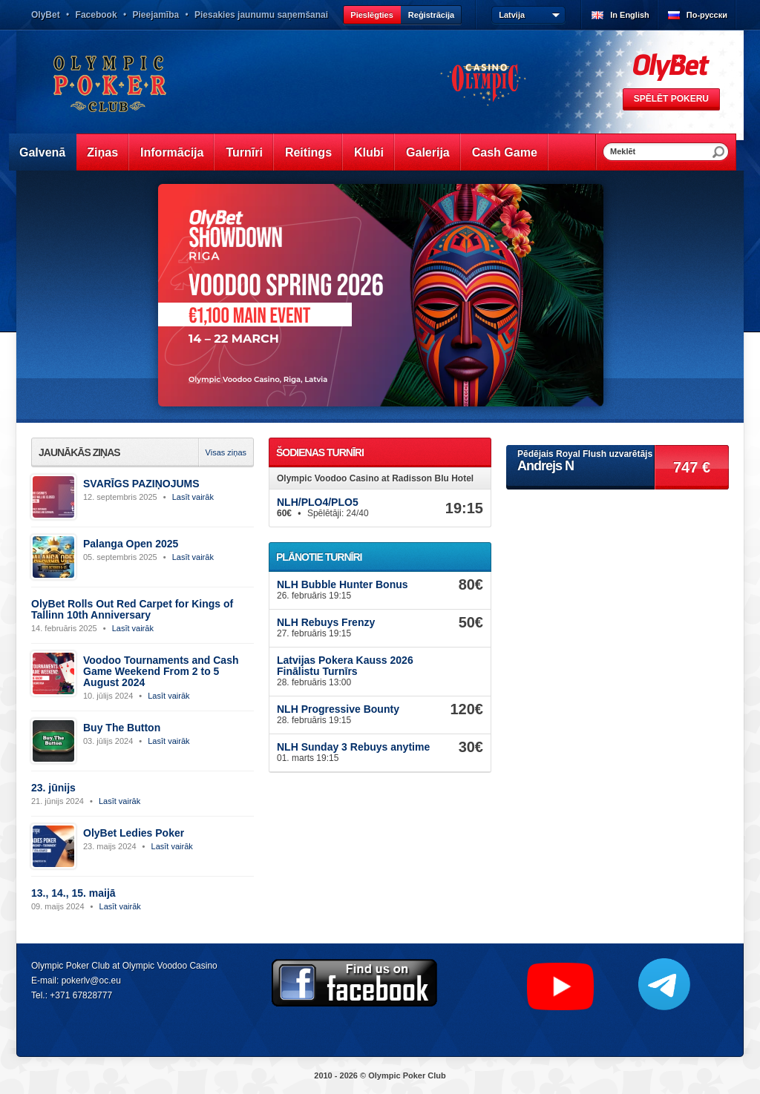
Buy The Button (121, 728)
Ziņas (102, 152)
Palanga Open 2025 (130, 544)
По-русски (707, 14)
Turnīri (244, 152)
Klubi (369, 152)
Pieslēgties (371, 14)
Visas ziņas (226, 452)
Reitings (308, 152)
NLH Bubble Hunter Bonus (342, 584)
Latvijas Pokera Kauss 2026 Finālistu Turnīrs (345, 665)
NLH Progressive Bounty (338, 709)
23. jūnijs (53, 788)
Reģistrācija (431, 14)
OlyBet (45, 15)
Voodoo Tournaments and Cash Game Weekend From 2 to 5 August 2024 (161, 671)
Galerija (428, 152)
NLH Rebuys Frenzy (326, 622)
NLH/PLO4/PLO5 (317, 502)
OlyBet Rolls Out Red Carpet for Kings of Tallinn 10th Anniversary (132, 609)
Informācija (171, 152)
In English (629, 14)
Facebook (96, 15)
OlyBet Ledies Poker (133, 833)
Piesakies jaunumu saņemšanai (261, 15)
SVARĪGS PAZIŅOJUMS (141, 484)
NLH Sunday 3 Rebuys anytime (353, 747)
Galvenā (42, 152)
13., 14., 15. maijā (73, 893)
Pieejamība (155, 15)
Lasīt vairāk (193, 496)
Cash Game (504, 152)
